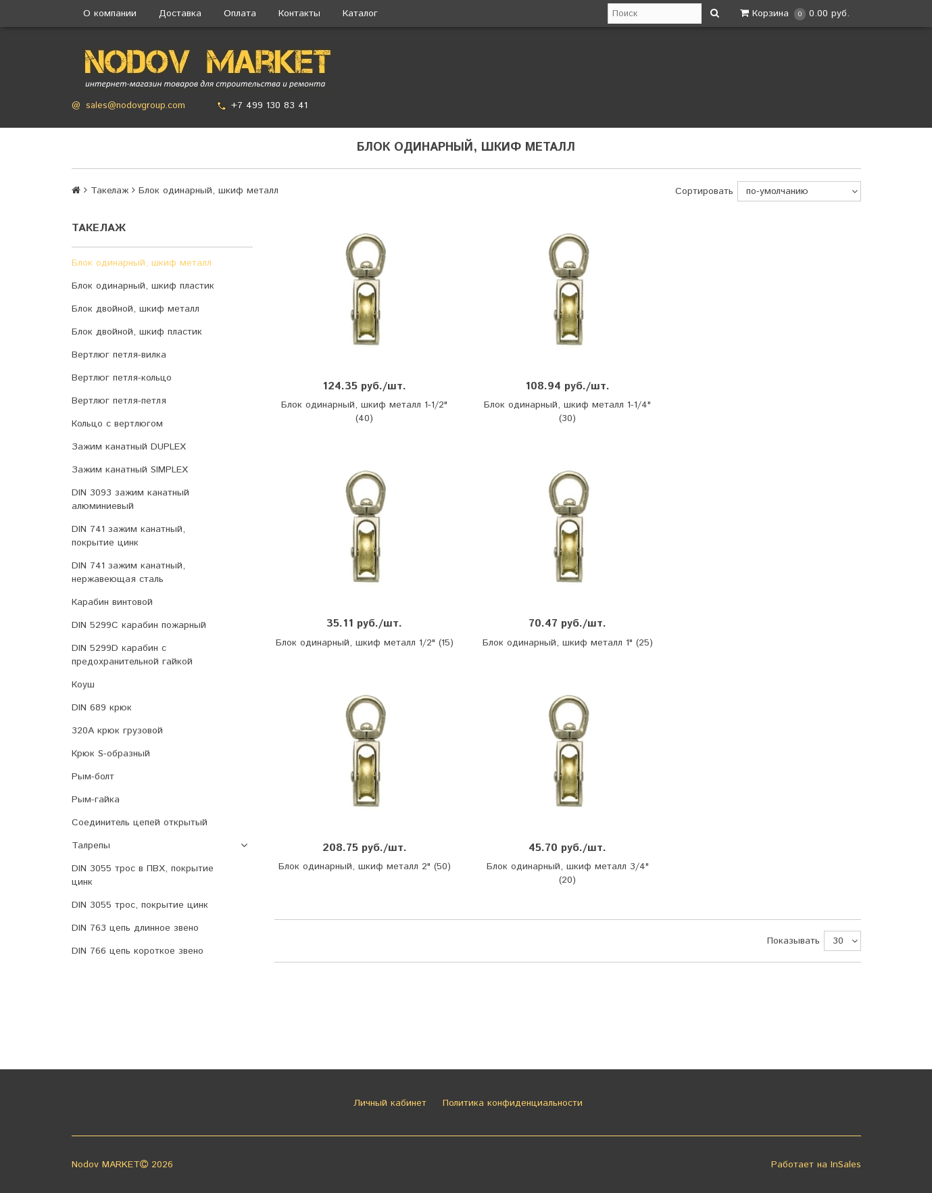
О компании (110, 13)
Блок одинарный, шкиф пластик (143, 286)
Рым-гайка (96, 799)
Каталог (360, 13)
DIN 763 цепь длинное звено (135, 928)
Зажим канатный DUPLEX (129, 447)
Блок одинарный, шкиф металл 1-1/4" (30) (567, 411)
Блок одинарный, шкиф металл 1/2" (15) (364, 643)
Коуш (83, 684)
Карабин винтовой (112, 602)
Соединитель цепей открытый (139, 822)
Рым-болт (93, 776)
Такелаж (109, 190)
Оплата (240, 13)
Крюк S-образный (111, 753)
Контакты (299, 13)
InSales (846, 1164)
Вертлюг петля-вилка (119, 355)
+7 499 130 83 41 (269, 105)
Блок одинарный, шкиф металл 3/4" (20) (568, 873)
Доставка (180, 13)
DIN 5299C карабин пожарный (139, 625)
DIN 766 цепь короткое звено (137, 951)
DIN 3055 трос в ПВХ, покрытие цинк (143, 875)
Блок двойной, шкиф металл (135, 309)
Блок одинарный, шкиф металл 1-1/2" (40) (364, 411)
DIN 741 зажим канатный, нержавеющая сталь (128, 572)
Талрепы (91, 845)
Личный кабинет (388, 1103)
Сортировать (704, 191)
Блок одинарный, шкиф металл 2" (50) (364, 866)
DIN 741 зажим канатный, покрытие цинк (128, 536)
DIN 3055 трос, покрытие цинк (140, 905)
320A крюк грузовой (117, 730)
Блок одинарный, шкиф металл (142, 263)
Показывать (793, 941)
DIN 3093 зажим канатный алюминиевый (130, 499)
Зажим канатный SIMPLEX (130, 470)
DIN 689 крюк (102, 707)
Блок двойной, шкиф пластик (137, 332)
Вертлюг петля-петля (119, 401)
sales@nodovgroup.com (135, 105)
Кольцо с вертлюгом (117, 424)
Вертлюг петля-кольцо (122, 378)
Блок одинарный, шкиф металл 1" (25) (568, 643)
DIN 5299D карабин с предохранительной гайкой (132, 654)
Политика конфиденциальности (511, 1103)
